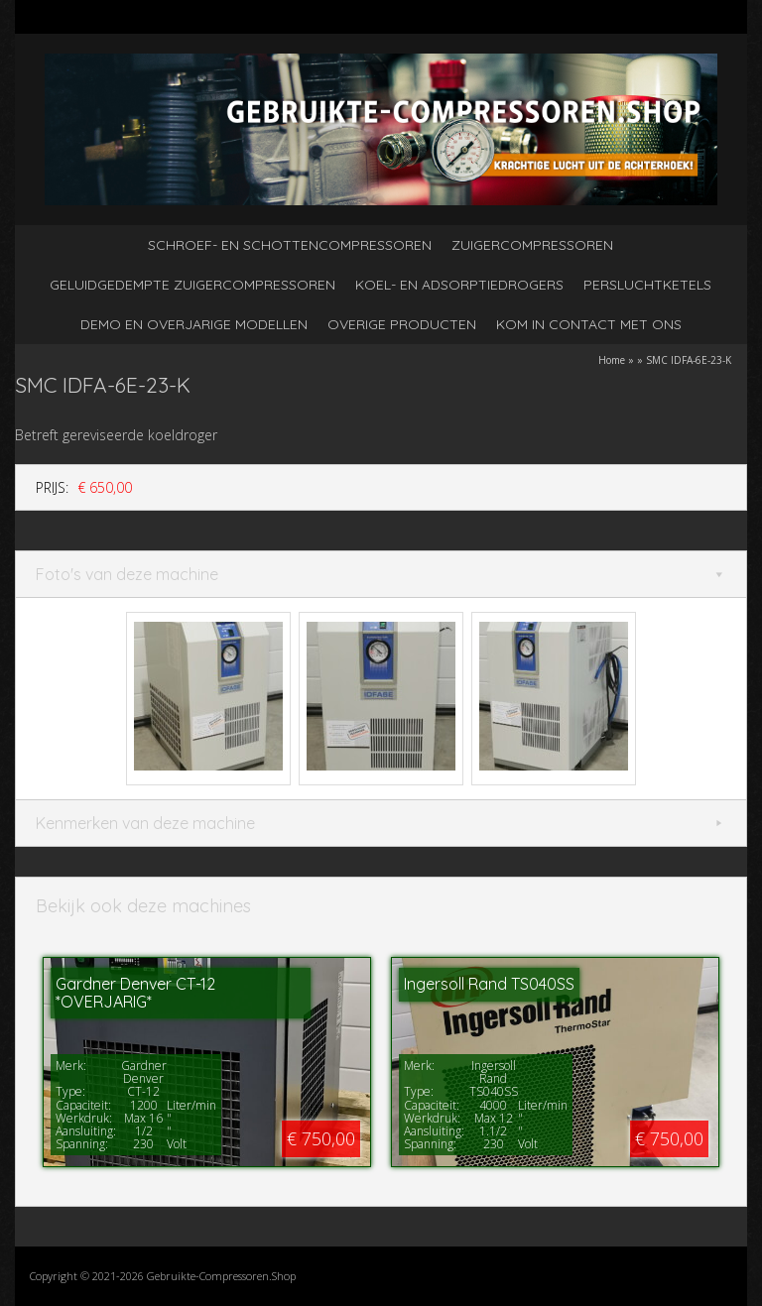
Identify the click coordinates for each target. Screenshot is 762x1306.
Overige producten (401, 324)
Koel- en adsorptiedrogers (459, 285)
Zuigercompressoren (532, 245)
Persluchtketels (647, 285)
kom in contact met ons (589, 324)
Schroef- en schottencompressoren (290, 245)
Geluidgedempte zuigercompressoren (192, 285)
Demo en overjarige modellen (194, 324)
